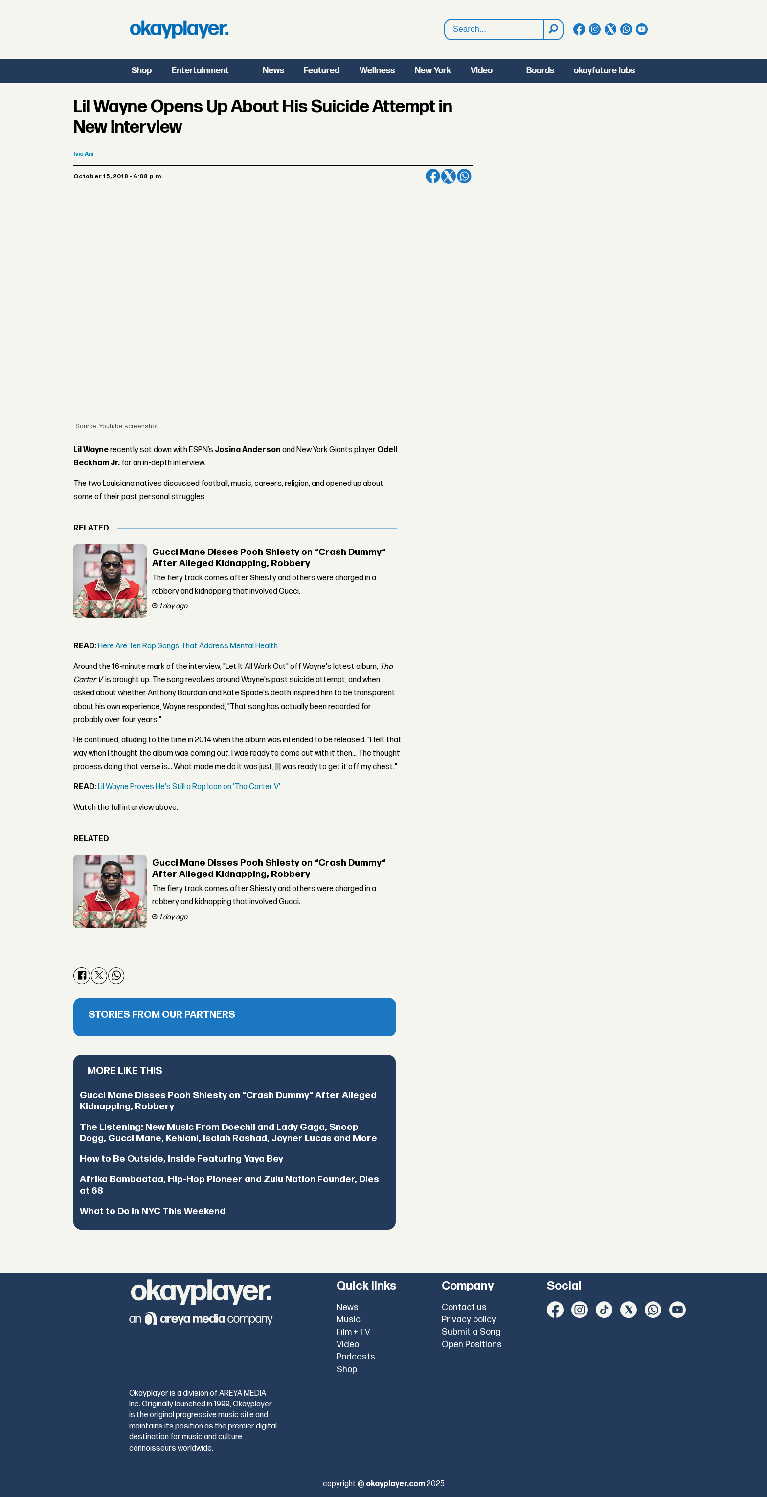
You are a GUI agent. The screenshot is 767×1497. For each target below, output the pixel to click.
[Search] (553, 29)
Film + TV (353, 1332)
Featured (321, 71)
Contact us (464, 1307)
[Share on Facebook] (433, 176)
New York (433, 71)
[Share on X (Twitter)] (448, 176)
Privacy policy (469, 1319)
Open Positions (472, 1344)
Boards (540, 71)
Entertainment (200, 71)
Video (482, 71)
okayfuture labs (604, 71)
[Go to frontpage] (179, 29)
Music (349, 1319)
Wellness (377, 71)
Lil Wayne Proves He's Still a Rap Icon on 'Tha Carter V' (189, 787)
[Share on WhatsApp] (464, 176)
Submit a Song (471, 1332)
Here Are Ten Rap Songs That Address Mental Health (188, 646)
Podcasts (356, 1357)
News (273, 71)
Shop (142, 71)
